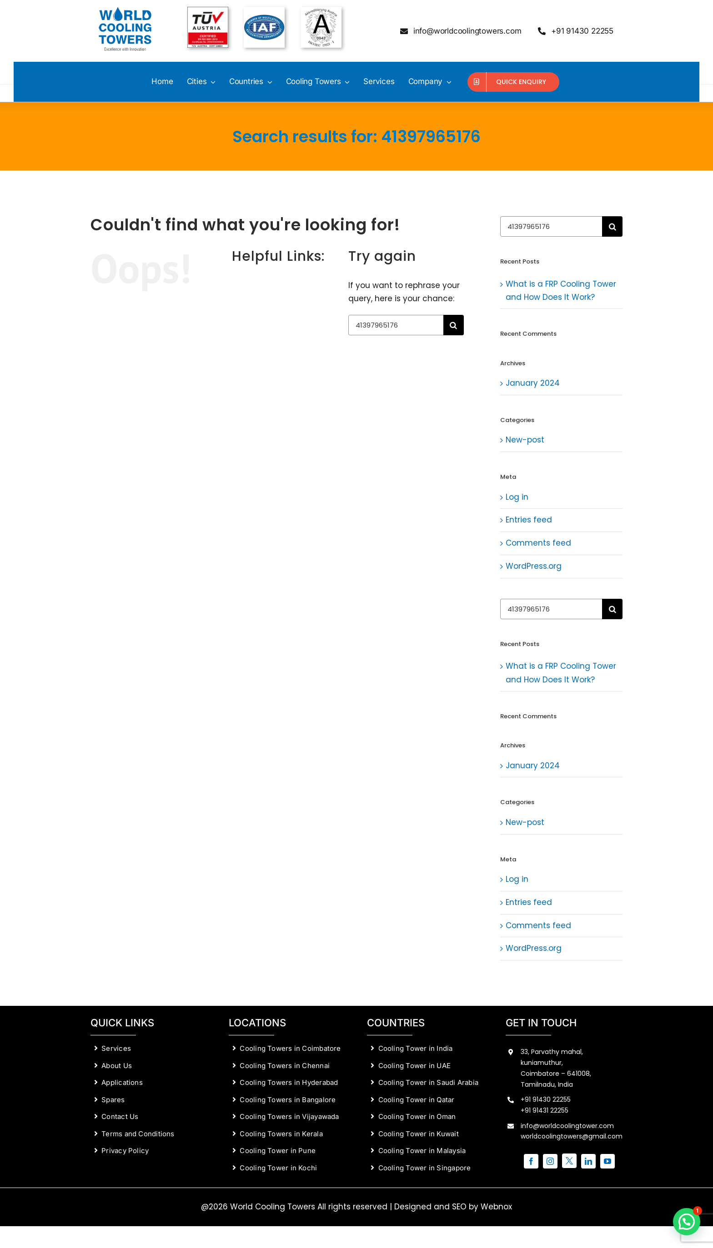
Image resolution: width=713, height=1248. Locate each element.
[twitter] (569, 1161)
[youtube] (607, 1161)
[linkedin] (588, 1161)
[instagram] (550, 1161)
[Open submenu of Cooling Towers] (345, 82)
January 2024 (533, 383)
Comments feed (538, 542)
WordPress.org (534, 566)
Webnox (496, 1206)
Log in (517, 497)
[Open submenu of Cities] (211, 82)
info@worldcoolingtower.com (567, 1125)
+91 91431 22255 (544, 1110)
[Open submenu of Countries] (267, 82)
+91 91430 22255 (546, 1099)
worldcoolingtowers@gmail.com (572, 1136)
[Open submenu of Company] (447, 82)
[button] (686, 1221)
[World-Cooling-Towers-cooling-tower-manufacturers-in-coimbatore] (126, 10)
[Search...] (395, 325)
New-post (525, 439)
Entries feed (529, 519)
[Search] (453, 325)
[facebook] (531, 1161)
